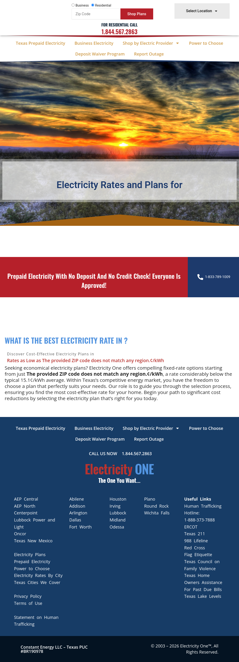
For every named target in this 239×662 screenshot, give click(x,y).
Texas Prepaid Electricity (40, 43)
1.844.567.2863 (119, 31)
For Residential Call (119, 25)
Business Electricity (94, 43)
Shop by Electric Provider (151, 43)
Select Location (202, 11)
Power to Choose (206, 43)
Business (82, 5)
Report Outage (149, 54)
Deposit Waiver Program (100, 54)
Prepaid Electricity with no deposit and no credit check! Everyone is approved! (94, 280)
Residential (103, 5)
